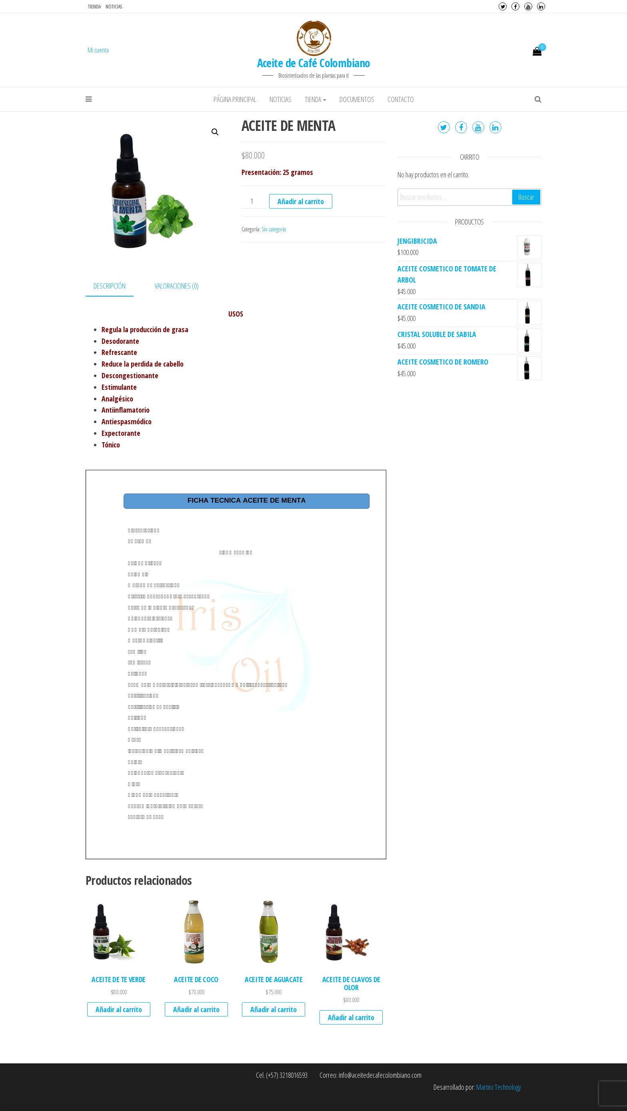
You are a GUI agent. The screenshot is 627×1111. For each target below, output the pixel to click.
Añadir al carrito (301, 201)
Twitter (502, 6)
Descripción (110, 286)
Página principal (235, 99)
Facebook (515, 6)
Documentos (356, 99)
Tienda (94, 6)
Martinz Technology (498, 1087)
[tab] (116, 286)
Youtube (528, 6)
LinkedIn (541, 6)
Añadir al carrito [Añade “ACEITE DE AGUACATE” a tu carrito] (273, 1009)
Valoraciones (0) (177, 286)
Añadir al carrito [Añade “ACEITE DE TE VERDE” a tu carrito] (119, 1009)
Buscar (526, 197)
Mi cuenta (98, 50)
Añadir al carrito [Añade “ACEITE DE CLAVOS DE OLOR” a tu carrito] (351, 1017)
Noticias (114, 6)
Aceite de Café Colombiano (313, 62)
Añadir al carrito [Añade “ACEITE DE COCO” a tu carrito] (196, 1009)
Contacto (400, 99)
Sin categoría (274, 229)
